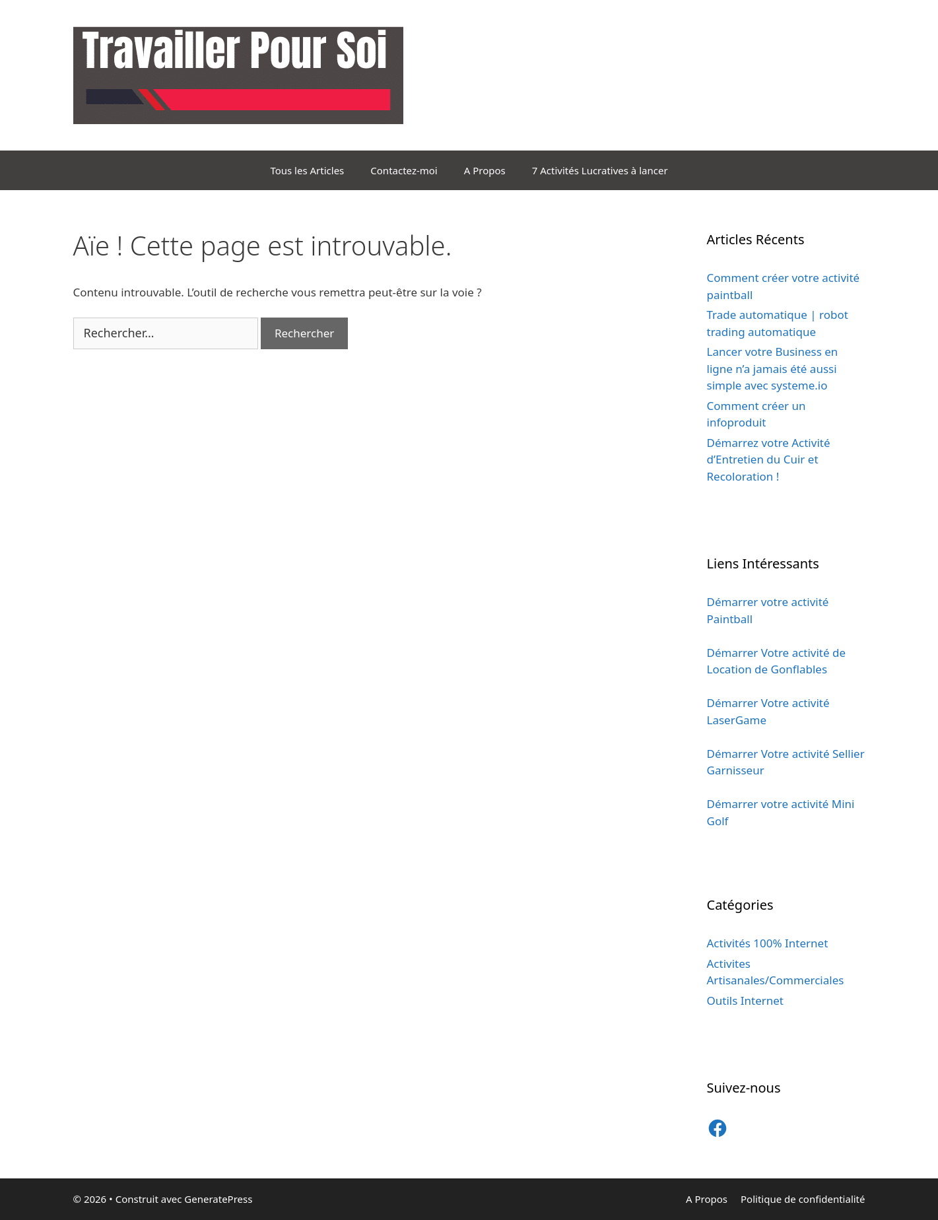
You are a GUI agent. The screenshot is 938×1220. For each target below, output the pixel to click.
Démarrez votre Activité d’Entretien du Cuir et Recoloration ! (768, 459)
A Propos (485, 170)
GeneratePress (218, 1198)
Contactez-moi (403, 170)
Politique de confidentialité (803, 1198)
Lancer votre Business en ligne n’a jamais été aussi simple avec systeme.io (772, 368)
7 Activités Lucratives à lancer (600, 170)
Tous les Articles (307, 170)
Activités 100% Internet (767, 943)
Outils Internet (745, 1000)
